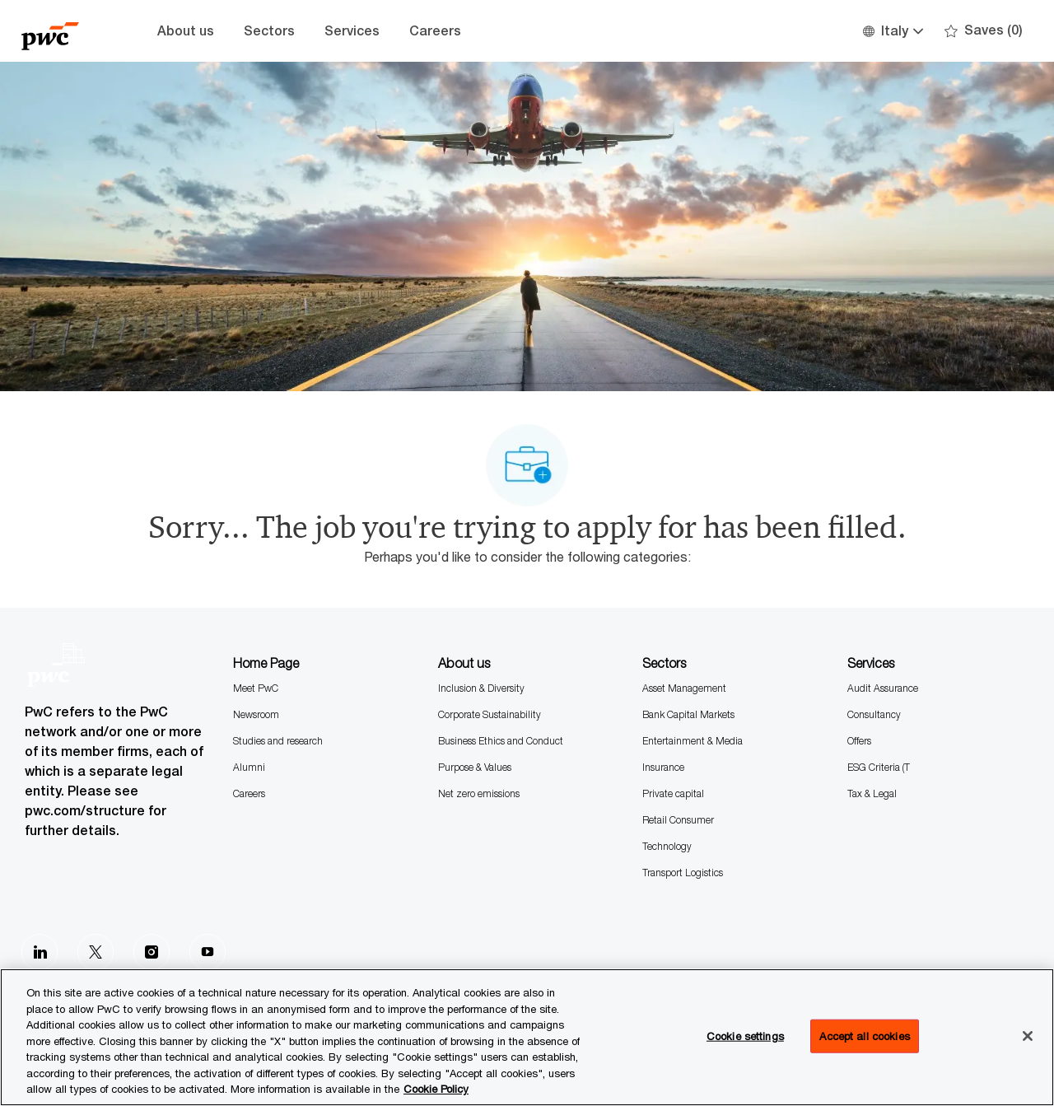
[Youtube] (207, 952)
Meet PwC (255, 688)
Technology (667, 846)
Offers (859, 741)
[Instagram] (151, 952)
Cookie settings (745, 1035)
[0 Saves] (983, 31)
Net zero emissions (479, 793)
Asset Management (684, 688)
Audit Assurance (882, 688)
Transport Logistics (682, 872)
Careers (435, 31)
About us (185, 31)
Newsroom (256, 714)
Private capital (673, 793)
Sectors (269, 31)
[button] (892, 31)
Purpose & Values (474, 767)
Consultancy (874, 714)
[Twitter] (95, 952)
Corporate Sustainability (489, 714)
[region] (527, 1037)
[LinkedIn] (39, 952)
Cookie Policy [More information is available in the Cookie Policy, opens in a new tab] (436, 1088)
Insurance (663, 767)
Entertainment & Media (692, 741)
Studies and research (278, 741)
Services (352, 31)
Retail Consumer (678, 820)
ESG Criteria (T (878, 767)
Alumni (249, 767)
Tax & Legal (872, 793)
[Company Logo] (62, 31)
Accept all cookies (864, 1035)
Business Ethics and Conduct (500, 741)
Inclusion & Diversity (481, 688)
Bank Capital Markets (688, 714)
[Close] (1028, 1036)
